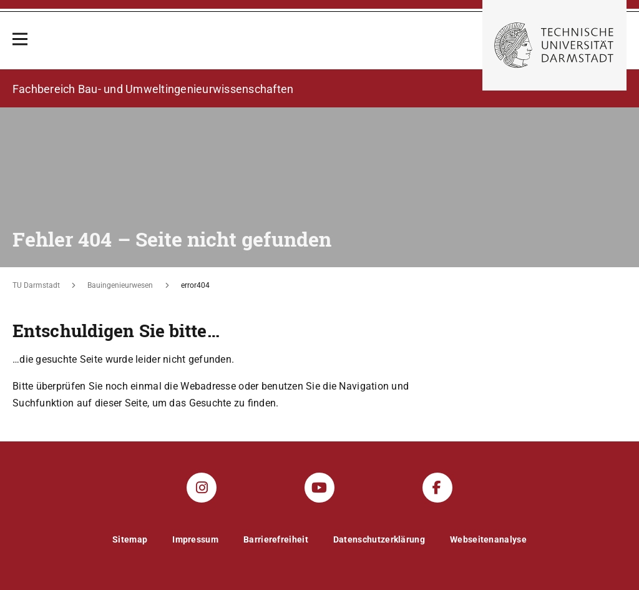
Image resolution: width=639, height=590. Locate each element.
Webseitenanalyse (488, 539)
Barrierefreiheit (275, 539)
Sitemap (129, 539)
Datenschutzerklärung (379, 539)
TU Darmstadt (36, 285)
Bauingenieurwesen (120, 285)
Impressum (195, 539)
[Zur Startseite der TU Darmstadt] (554, 45)
